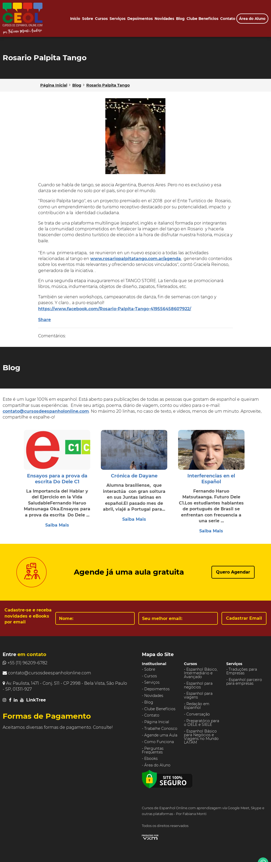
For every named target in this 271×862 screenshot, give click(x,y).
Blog (180, 18)
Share (44, 319)
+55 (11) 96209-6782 (25, 662)
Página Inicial (156, 721)
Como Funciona (159, 741)
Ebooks (151, 758)
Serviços (117, 18)
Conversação (198, 714)
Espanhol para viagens (198, 695)
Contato (227, 18)
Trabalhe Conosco (160, 728)
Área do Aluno (252, 18)
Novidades (164, 18)
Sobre (87, 18)
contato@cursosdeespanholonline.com (46, 411)
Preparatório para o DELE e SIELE (201, 722)
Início (75, 18)
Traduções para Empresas (241, 671)
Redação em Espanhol (196, 705)
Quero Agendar (233, 572)
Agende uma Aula (160, 735)
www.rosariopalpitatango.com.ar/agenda (135, 258)
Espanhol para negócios (198, 685)
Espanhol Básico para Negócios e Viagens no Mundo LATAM (201, 737)
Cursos (101, 18)
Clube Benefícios (202, 18)
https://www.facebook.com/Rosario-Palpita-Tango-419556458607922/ (114, 308)
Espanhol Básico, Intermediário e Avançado (201, 673)
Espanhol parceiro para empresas (244, 681)
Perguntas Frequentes (153, 750)
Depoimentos (140, 18)
